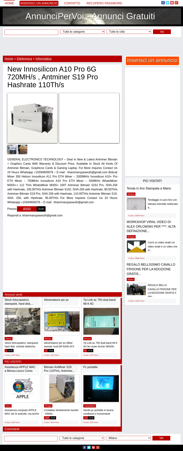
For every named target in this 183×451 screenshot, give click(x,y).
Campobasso (89, 406)
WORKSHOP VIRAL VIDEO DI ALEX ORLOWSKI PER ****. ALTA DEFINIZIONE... (151, 226)
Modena (131, 194)
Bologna (131, 236)
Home (9, 3)
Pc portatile (90, 367)
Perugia (48, 406)
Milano (131, 279)
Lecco (8, 406)
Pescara (48, 338)
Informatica (43, 58)
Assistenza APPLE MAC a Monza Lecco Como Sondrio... (20, 371)
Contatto (72, 3)
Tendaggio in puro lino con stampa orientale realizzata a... (163, 203)
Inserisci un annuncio (39, 3)
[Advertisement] (91, 46)
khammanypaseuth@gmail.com (43, 215)
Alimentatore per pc (56, 299)
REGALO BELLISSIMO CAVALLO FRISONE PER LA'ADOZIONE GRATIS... (151, 269)
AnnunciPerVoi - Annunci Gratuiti (90, 16)
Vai (162, 31)
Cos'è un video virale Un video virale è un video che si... (162, 246)
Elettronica (24, 58)
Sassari (9, 338)
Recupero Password (104, 3)
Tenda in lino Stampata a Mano (149, 188)
